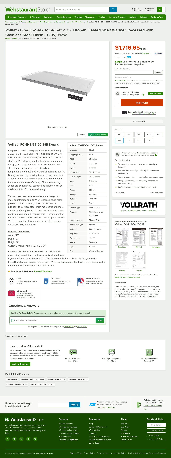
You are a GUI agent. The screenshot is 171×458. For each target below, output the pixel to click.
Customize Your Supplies (69, 433)
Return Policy (126, 440)
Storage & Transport (117, 17)
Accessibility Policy (118, 453)
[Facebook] (21, 439)
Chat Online (153, 435)
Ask (100, 320)
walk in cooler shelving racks (43, 384)
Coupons (92, 433)
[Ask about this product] (57, 320)
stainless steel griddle (56, 379)
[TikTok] (28, 439)
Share (82, 135)
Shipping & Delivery (156, 439)
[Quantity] (118, 102)
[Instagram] (7, 439)
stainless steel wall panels (16, 384)
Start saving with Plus (106, 407)
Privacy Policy (82, 327)
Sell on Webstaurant (129, 437)
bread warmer (12, 379)
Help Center (156, 425)
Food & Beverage (64, 17)
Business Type (157, 17)
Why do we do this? (123, 77)
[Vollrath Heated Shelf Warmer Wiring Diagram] (139, 261)
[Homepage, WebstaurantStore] (27, 9)
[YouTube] (14, 439)
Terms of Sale (75, 453)
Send (158, 72)
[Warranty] (122, 261)
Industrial (144, 17)
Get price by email (122, 69)
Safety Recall (94, 443)
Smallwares (48, 17)
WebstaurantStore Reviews (100, 440)
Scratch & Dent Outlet (98, 427)
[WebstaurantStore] (27, 419)
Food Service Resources (99, 437)
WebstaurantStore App (68, 430)
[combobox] (82, 9)
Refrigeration (35, 17)
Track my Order (156, 430)
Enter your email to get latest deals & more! (18, 404)
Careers (124, 430)
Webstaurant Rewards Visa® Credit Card (144, 114)
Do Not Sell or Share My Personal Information (147, 453)
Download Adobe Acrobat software (127, 277)
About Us (125, 424)
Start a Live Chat (121, 81)
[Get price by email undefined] (134, 72)
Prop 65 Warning (42, 271)
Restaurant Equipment (17, 17)
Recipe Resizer (65, 437)
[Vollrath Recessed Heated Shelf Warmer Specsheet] (122, 238)
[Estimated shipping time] (156, 155)
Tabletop (78, 17)
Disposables (90, 17)
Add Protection (155, 94)
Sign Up (75, 405)
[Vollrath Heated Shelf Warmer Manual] (139, 238)
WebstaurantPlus (66, 424)
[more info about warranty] (143, 95)
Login (118, 61)
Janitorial (133, 17)
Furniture (102, 17)
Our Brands (125, 427)
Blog (91, 424)
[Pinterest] (35, 439)
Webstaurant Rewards (68, 427)
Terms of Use (69, 327)
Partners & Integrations (68, 440)
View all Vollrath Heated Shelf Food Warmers (139, 211)
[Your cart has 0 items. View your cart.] (161, 9)
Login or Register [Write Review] (20, 364)
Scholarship (125, 433)
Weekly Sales (94, 430)
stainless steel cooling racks (32, 379)
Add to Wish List (139, 121)
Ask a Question (98, 135)
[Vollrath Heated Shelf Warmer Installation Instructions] (156, 238)
